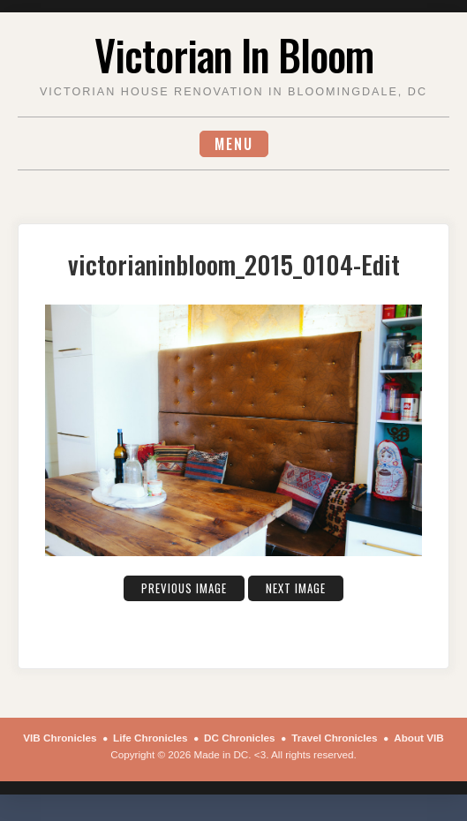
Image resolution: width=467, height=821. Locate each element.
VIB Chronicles (59, 737)
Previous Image (184, 588)
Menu (234, 143)
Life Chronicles (150, 737)
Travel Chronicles (334, 737)
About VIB (418, 737)
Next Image (296, 588)
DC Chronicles (239, 737)
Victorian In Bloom (233, 55)
